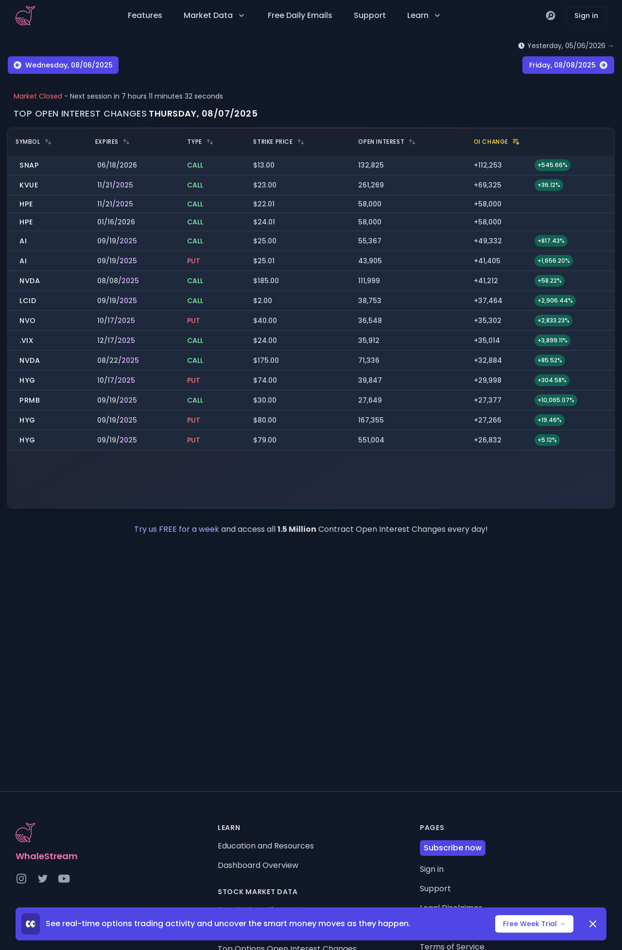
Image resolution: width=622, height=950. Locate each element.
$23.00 (264, 185)
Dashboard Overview (258, 865)
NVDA (29, 280)
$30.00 (264, 400)
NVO (27, 320)
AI (23, 241)
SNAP (29, 165)
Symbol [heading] (34, 142)
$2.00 (262, 300)
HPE (26, 204)
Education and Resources (266, 845)
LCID (27, 300)
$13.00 (264, 165)
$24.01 (264, 222)
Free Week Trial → (534, 926)
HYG (27, 380)
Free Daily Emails (300, 15)
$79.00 (264, 440)
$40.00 (265, 320)
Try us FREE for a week (177, 529)
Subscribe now (453, 847)
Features (145, 15)
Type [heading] (200, 142)
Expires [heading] (112, 142)
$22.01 (264, 204)
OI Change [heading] (497, 142)
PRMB (29, 400)
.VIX (26, 340)
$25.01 (264, 261)
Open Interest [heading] (387, 142)
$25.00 (264, 241)
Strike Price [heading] (278, 142)
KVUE (29, 185)
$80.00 (264, 420)
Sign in (586, 15)
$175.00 (266, 360)
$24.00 (265, 340)
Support (370, 15)
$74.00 (265, 380)
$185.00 (266, 281)
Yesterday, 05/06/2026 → (566, 46)
